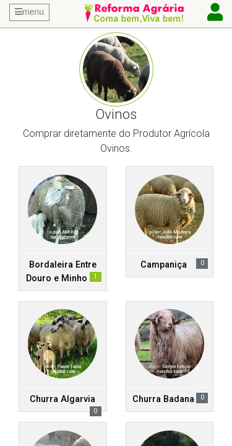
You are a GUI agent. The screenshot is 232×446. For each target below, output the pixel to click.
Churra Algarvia (62, 399)
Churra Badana (163, 399)
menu (29, 12)
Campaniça (163, 265)
